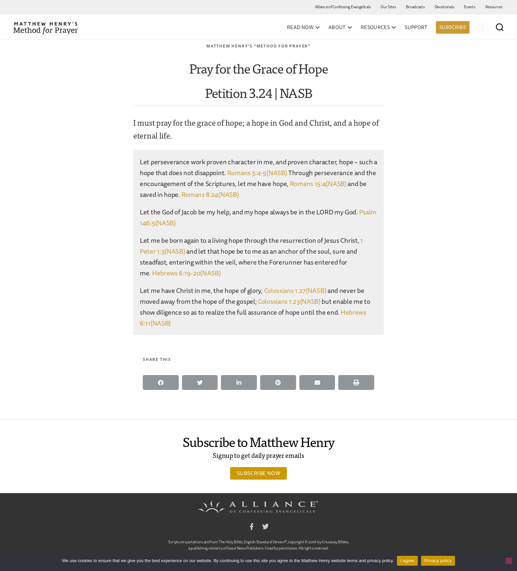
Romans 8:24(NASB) (210, 194)
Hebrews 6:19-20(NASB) (186, 273)
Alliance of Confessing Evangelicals (343, 7)
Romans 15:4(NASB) (318, 183)
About (337, 27)
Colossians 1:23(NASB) (289, 301)
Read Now (300, 27)
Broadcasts (415, 7)
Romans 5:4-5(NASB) (257, 173)
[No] (508, 560)
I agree (407, 560)
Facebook (251, 527)
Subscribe (452, 27)
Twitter (265, 527)
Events (469, 7)
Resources (493, 7)
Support (416, 27)
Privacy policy (438, 560)
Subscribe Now (258, 473)
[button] (161, 382)
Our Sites (388, 7)
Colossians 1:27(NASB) (295, 290)
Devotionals (444, 7)
